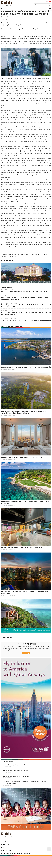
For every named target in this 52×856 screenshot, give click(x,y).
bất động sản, (12, 254)
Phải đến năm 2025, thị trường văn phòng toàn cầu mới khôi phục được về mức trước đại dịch (26, 298)
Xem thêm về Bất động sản (11, 326)
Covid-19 (13, 256)
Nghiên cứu (8, 761)
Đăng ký (26, 653)
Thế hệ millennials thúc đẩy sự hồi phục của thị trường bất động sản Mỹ (26, 321)
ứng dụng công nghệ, (24, 254)
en (47, 1)
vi (50, 1)
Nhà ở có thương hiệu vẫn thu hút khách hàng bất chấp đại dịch (24, 291)
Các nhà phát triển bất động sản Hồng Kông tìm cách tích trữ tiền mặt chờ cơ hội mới (26, 313)
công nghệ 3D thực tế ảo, (39, 254)
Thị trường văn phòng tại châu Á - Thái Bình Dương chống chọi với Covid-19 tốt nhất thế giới (26, 305)
